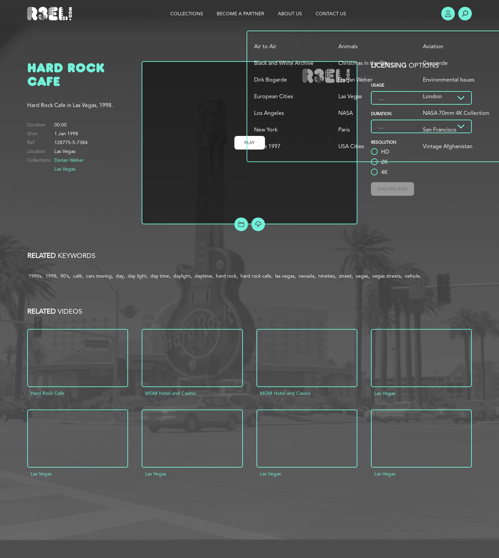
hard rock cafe (255, 276)
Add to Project (241, 224)
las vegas (285, 276)
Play (250, 142)
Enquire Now (392, 189)
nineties (326, 276)
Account (448, 13)
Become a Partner (240, 13)
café (77, 276)
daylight (182, 276)
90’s (64, 276)
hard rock (226, 276)
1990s (35, 276)
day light (137, 276)
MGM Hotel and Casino (170, 393)
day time (159, 276)
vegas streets (386, 276)
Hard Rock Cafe (47, 393)
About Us (290, 13)
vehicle (412, 276)
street (345, 276)
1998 (51, 276)
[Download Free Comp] (258, 224)
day (120, 276)
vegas (362, 276)
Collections (186, 13)
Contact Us (331, 13)
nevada (306, 276)
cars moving (99, 276)
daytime (203, 276)
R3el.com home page (51, 13)
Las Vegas (64, 169)
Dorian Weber (69, 160)
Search (465, 13)
